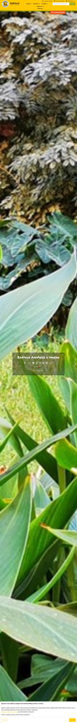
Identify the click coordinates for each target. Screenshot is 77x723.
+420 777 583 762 (60, 1)
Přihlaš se (40, 8)
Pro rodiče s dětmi (38, 370)
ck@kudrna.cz (71, 1)
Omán (36, 366)
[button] (2, 364)
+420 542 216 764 (48, 1)
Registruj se (40, 6)
